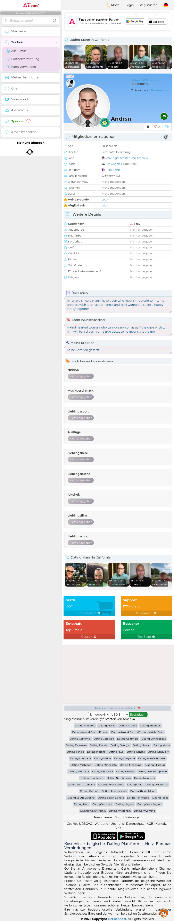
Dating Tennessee (138, 797)
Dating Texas (160, 797)
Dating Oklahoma (157, 784)
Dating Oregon (89, 791)
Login (130, 5)
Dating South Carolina (81, 797)
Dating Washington (149, 804)
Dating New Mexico (119, 777)
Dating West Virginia (93, 810)
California (130, 164)
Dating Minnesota (106, 764)
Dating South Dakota (111, 797)
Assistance (163, 913)
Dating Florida (98, 745)
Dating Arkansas (150, 725)
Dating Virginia (125, 804)
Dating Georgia (120, 745)
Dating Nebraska (102, 771)
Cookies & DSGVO (79, 824)
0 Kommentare (159, 90)
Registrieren (148, 5)
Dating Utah (81, 804)
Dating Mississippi (131, 764)
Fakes (108, 817)
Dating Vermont (102, 804)
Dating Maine (102, 758)
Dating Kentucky (158, 751)
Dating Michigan (81, 764)
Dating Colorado (104, 738)
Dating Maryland (124, 758)
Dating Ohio (134, 784)
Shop (118, 817)
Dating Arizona (128, 725)
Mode (112, 5)
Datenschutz (135, 824)
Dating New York (144, 777)
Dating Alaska (106, 725)
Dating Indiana (96, 751)
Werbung (101, 824)
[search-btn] (54, 20)
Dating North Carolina (81, 784)
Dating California (80, 738)
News (98, 817)
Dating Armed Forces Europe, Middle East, (137, 732)
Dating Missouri (155, 764)
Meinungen (133, 817)
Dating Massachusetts (151, 758)
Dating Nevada (125, 771)
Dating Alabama (85, 725)
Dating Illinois (75, 751)
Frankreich (113, 169)
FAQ (118, 828)
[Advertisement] (118, 21)
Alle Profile (16, 51)
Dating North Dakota (111, 784)
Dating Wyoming (144, 810)
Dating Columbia (127, 738)
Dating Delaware (76, 745)
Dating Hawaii (141, 745)
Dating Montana (79, 771)
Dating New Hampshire (152, 771)
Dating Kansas (136, 751)
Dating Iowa (116, 751)
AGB (150, 824)
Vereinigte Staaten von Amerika (127, 158)
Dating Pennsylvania (114, 791)
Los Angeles (114, 163)
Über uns (117, 824)
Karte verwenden (21, 67)
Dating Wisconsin (120, 810)
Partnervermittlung (22, 59)
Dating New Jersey (92, 777)
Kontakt (161, 824)
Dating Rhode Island (143, 791)
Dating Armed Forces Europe (90, 732)
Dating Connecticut (153, 738)
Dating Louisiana (80, 758)
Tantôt (31, 5)
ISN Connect (117, 919)
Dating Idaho (161, 745)
